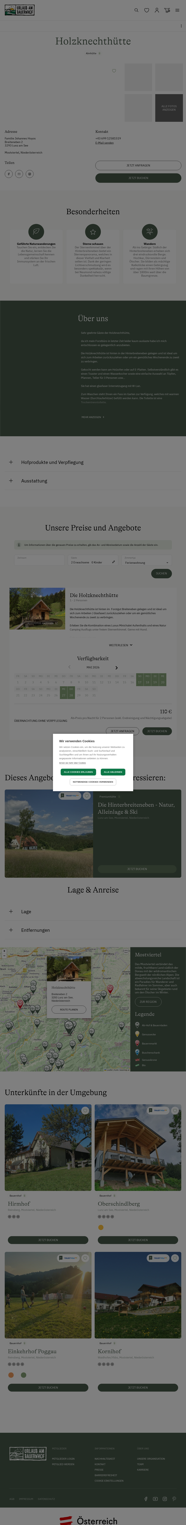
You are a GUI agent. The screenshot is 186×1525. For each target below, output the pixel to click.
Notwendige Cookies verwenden (93, 782)
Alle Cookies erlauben (78, 772)
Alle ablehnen (113, 772)
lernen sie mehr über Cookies (72, 763)
